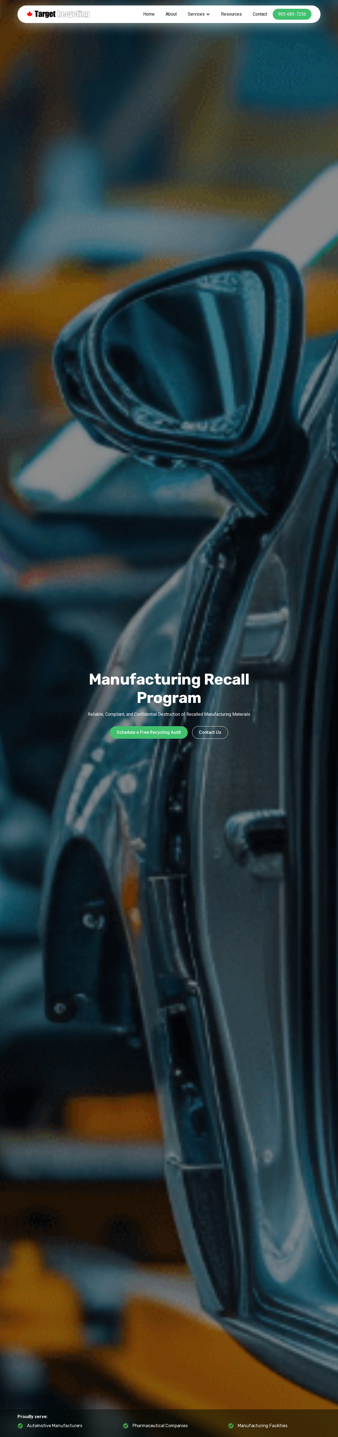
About (171, 14)
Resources (231, 14)
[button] (199, 14)
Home (149, 14)
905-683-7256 (292, 14)
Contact (260, 14)
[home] (58, 14)
